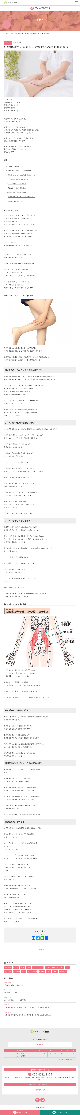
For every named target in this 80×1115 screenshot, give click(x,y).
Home (6, 33)
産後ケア (41, 971)
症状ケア (55, 971)
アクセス (40, 1044)
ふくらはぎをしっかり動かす (17, 184)
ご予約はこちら (40, 1090)
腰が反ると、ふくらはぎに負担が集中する (21, 175)
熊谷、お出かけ (32, 971)
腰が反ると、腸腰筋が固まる (17, 192)
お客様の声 (8, 967)
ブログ (12, 33)
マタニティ (8, 43)
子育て (24, 971)
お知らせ (15, 967)
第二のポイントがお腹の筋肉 (17, 188)
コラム (22, 967)
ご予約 (28, 967)
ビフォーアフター (38, 967)
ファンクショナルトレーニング (54, 967)
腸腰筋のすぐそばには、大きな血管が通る (21, 197)
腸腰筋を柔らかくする (15, 201)
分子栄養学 (16, 971)
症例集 (48, 971)
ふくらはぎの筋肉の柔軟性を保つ (18, 179)
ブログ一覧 (40, 950)
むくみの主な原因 (13, 166)
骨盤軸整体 (63, 971)
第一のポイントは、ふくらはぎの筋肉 (19, 170)
